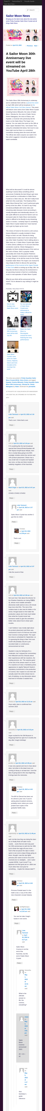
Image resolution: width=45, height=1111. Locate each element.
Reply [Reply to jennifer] (12, 780)
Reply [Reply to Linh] (12, 469)
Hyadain (8, 382)
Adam (17, 386)
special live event (32, 103)
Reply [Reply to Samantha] (12, 745)
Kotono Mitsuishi (17, 382)
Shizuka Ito (25, 384)
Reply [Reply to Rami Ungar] (12, 498)
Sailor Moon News (9, 4)
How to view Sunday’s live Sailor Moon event (12, 306)
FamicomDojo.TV (17, 1)
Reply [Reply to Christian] (17, 543)
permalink (32, 386)
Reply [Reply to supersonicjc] (12, 874)
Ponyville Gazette (29, 1)
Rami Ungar (12, 487)
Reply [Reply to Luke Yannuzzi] (12, 425)
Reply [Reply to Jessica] (12, 711)
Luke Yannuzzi (13, 414)
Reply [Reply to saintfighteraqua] (17, 923)
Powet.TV (7, 1)
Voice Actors (24, 380)
